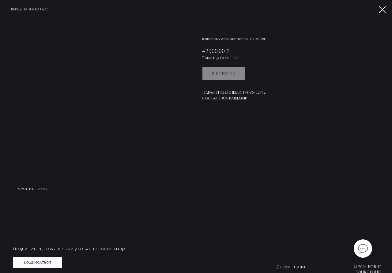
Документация (292, 266)
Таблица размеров (220, 57)
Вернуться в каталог (31, 9)
